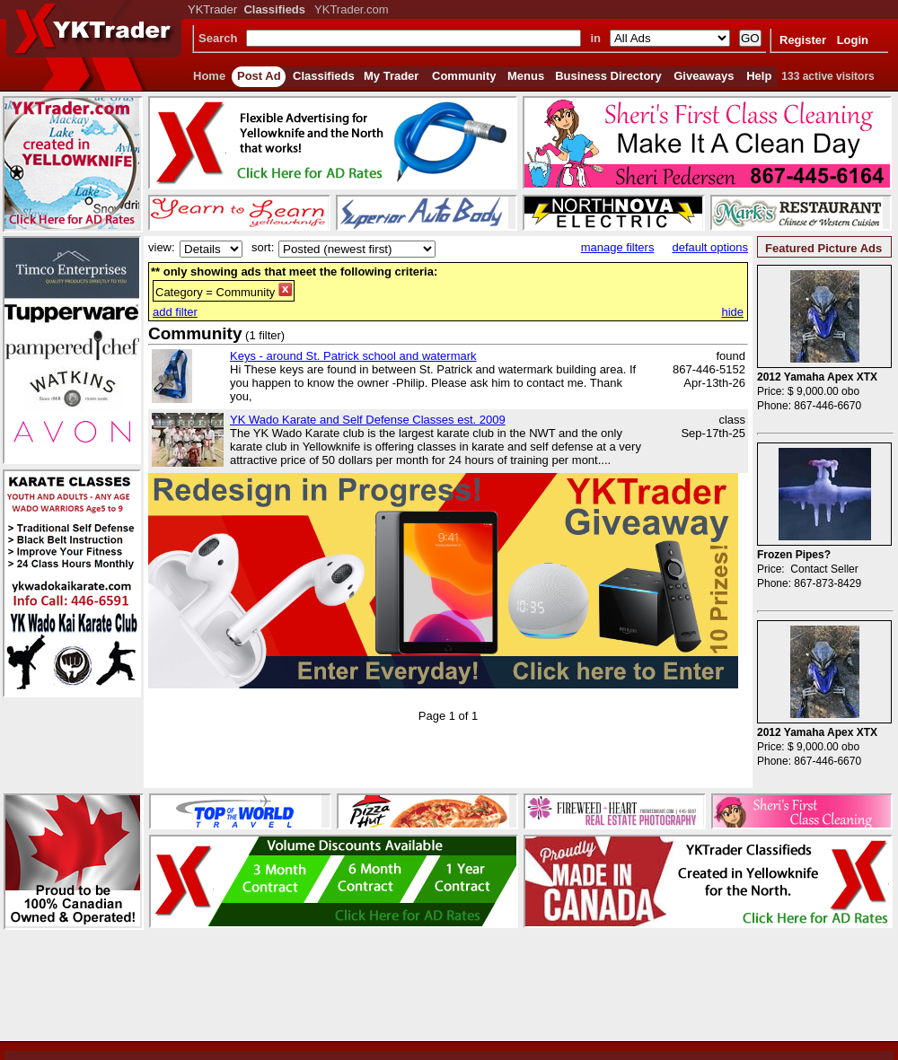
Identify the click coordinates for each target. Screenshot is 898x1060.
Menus (525, 76)
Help (758, 76)
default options (710, 247)
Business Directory (608, 76)
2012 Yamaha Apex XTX (817, 377)
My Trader (391, 76)
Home (209, 76)
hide (732, 312)
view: (161, 247)
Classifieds (324, 76)
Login (852, 40)
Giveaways (704, 76)
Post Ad (259, 76)
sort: (262, 247)
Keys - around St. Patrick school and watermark (353, 356)
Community (464, 76)
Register (802, 40)
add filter (175, 312)
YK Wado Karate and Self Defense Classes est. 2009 (368, 419)
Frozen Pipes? (794, 554)
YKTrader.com (351, 9)
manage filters (618, 247)
